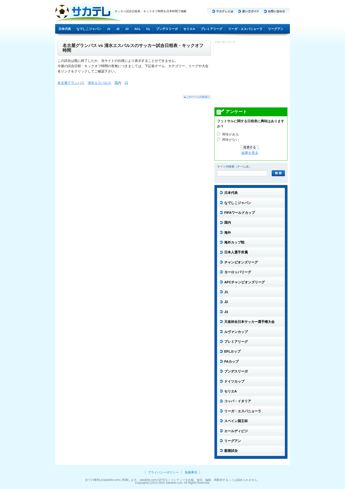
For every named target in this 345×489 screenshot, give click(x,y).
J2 (117, 29)
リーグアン (275, 29)
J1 (108, 29)
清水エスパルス (99, 83)
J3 (126, 29)
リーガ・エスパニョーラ (245, 29)
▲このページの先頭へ (197, 96)
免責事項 (191, 472)
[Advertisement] (250, 75)
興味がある (230, 134)
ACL (137, 29)
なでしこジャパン (88, 29)
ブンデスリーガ (167, 29)
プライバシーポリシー (163, 472)
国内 (118, 83)
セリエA (189, 29)
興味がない (230, 139)
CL (148, 29)
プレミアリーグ (211, 29)
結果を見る (250, 153)
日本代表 (64, 29)
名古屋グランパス (71, 83)
